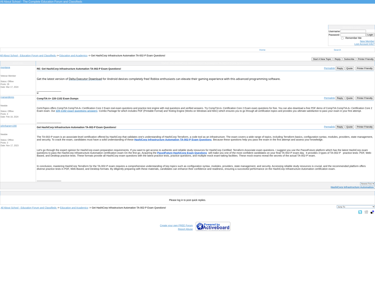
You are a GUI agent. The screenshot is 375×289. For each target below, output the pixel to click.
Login (370, 34)
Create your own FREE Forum (176, 225)
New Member (367, 41)
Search (337, 50)
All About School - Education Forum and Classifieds (28, 55)
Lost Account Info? (364, 44)
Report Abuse (185, 229)
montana (5, 67)
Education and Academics (73, 55)
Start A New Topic (322, 59)
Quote (349, 68)
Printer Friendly (366, 59)
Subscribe (349, 59)
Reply (337, 59)
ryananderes (7, 97)
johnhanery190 (9, 125)
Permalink (329, 68)
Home (262, 50)
